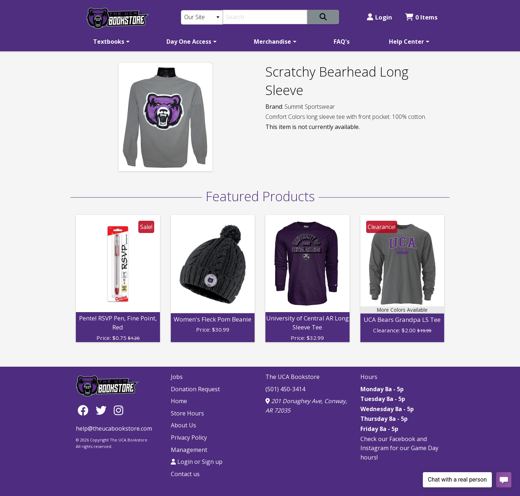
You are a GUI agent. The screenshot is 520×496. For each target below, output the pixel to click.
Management (189, 450)
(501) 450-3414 (285, 389)
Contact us (185, 474)
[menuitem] (110, 41)
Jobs (177, 377)
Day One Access (188, 42)
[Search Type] (202, 17)
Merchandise (272, 42)
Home (179, 401)
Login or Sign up (196, 462)
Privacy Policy (189, 437)
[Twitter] (103, 410)
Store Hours (187, 413)
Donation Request (195, 389)
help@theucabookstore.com (114, 428)
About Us (183, 425)
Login (379, 17)
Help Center (406, 42)
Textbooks (108, 42)
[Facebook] (85, 410)
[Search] (265, 17)
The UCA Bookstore (292, 377)
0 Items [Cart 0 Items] (421, 17)
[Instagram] (118, 410)
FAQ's (342, 42)
